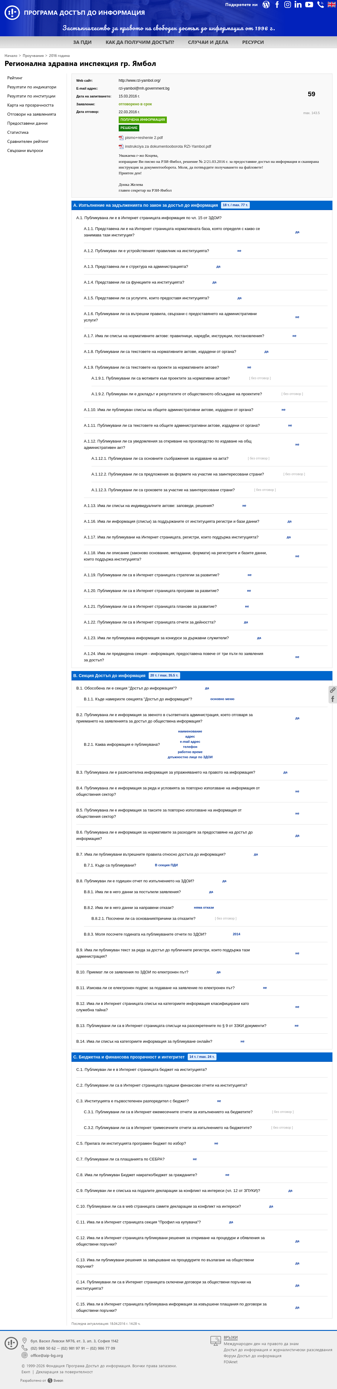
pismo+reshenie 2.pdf (144, 137)
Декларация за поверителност (64, 1371)
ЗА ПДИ (82, 42)
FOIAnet (230, 1361)
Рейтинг (14, 78)
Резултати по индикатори (31, 87)
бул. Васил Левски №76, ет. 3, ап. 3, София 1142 (74, 1340)
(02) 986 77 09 (102, 1348)
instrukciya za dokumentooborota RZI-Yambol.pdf (168, 146)
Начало (11, 55)
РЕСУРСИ (253, 42)
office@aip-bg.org (47, 1355)
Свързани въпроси (25, 150)
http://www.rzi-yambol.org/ (139, 80)
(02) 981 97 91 (73, 1348)
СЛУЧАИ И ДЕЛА (208, 42)
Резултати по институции (31, 96)
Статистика (17, 132)
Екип (25, 1371)
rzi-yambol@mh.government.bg (144, 88)
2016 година (59, 55)
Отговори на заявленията (31, 114)
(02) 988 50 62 (43, 1348)
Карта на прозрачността (30, 105)
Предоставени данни (27, 123)
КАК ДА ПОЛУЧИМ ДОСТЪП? (140, 42)
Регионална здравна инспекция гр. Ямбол (80, 63)
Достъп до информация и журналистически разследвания (278, 1349)
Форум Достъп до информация (253, 1355)
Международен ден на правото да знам (261, 1343)
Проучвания (33, 55)
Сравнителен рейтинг (27, 141)
